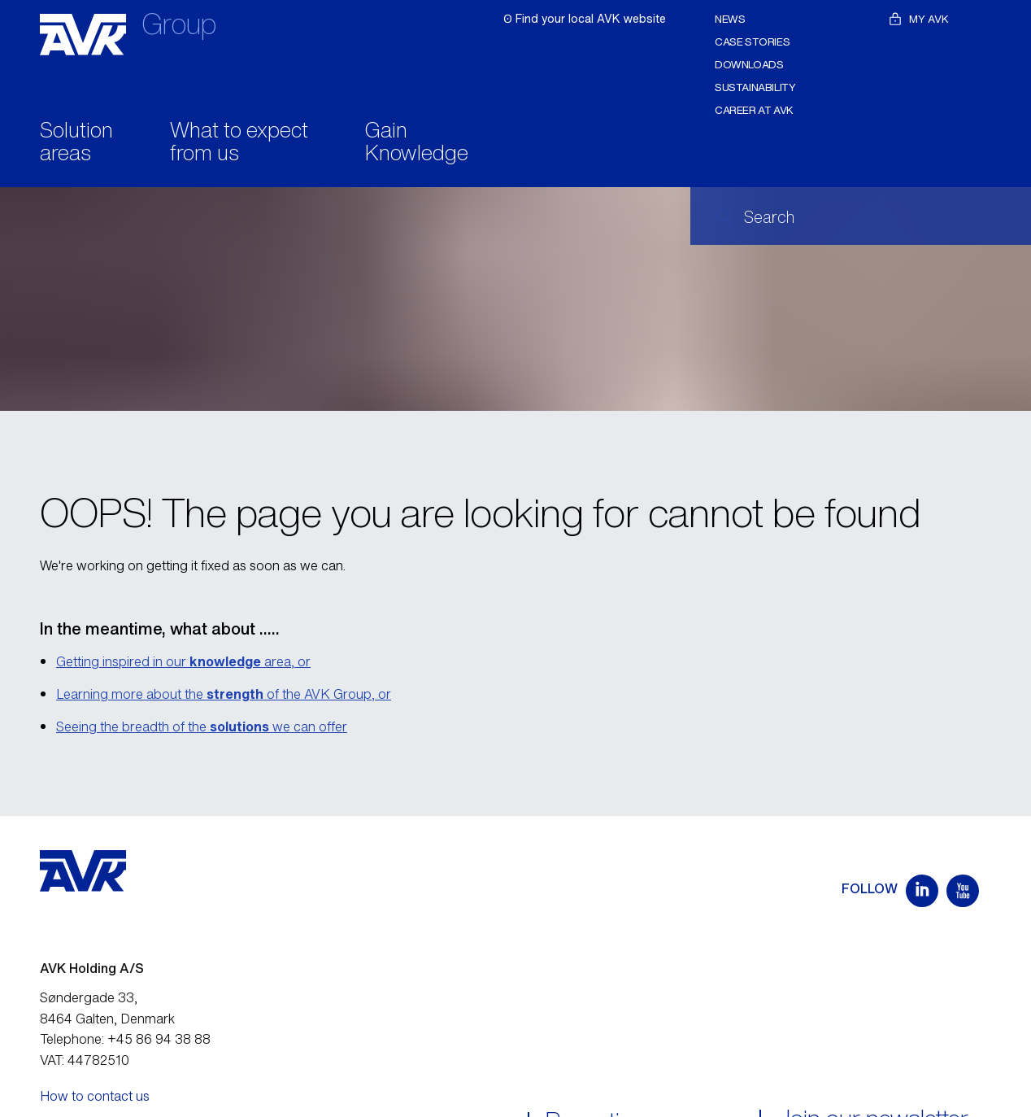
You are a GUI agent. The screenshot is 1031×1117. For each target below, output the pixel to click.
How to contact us (95, 1096)
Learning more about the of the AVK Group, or (223, 694)
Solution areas (76, 143)
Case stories (752, 42)
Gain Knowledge (416, 143)
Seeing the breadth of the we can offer (201, 726)
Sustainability (755, 87)
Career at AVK (754, 110)
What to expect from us (239, 143)
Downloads (749, 64)
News (730, 19)
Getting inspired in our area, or (183, 661)
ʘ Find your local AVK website (584, 18)
